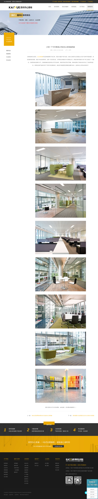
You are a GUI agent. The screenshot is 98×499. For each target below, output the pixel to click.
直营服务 (16, 463)
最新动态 (8, 50)
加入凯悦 (6, 476)
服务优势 (16, 465)
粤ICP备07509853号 (24, 494)
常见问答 (8, 60)
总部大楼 (26, 465)
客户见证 (37, 465)
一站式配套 (16, 470)
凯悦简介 (6, 465)
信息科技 (26, 470)
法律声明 (16, 494)
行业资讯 (8, 57)
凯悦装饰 (20, 7)
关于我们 (82, 6)
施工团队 (47, 465)
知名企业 (26, 463)
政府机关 (26, 478)
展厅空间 (26, 481)
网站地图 (6, 494)
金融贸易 (26, 467)
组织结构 (6, 474)
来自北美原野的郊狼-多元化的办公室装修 (42, 415)
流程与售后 (16, 467)
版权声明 (11, 494)
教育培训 (26, 476)
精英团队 (74, 6)
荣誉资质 (6, 470)
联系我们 (91, 1)
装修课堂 (8, 53)
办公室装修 (40, 56)
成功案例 (56, 6)
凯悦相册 (6, 472)
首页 (49, 6)
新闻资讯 (90, 6)
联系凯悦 (6, 463)
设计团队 (47, 463)
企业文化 (6, 467)
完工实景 (26, 483)
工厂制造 (26, 474)
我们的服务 (65, 6)
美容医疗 (26, 472)
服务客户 (16, 472)
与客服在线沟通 (58, 446)
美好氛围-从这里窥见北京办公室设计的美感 (83, 415)
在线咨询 (84, 1)
